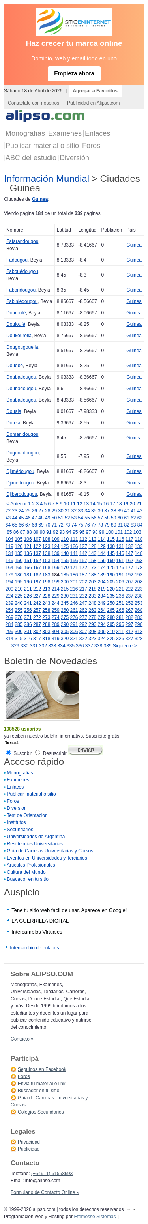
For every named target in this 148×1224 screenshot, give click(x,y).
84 (139, 525)
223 (138, 589)
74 (74, 525)
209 (9, 589)
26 (34, 511)
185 (65, 574)
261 (74, 610)
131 (120, 546)
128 (92, 546)
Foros (91, 145)
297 (129, 624)
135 (18, 553)
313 (138, 631)
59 (113, 518)
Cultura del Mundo (26, 872)
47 (34, 518)
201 (74, 582)
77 (93, 525)
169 (56, 567)
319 (56, 638)
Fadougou (17, 260)
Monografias (20, 773)
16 (106, 503)
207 (129, 582)
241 (28, 603)
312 (129, 631)
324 (102, 638)
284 (9, 624)
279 (102, 617)
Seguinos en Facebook (42, 1069)
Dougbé (14, 365)
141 (74, 553)
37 (106, 511)
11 (72, 503)
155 (65, 560)
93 (62, 532)
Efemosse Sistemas (95, 1216)
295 (111, 624)
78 (100, 525)
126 (74, 546)
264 (102, 610)
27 (40, 511)
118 (138, 539)
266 (120, 610)
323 (92, 638)
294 (102, 624)
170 (65, 567)
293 (92, 624)
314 (9, 638)
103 (137, 532)
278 (92, 617)
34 (87, 511)
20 (132, 503)
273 (46, 617)
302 (37, 631)
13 (86, 503)
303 (46, 631)
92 (55, 532)
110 (65, 539)
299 (9, 631)
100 (110, 532)
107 (37, 539)
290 (65, 624)
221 (120, 589)
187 (83, 574)
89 (35, 532)
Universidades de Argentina (36, 836)
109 (56, 539)
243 (46, 603)
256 (28, 610)
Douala (13, 411)
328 (138, 638)
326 (120, 638)
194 (9, 582)
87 (22, 532)
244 (56, 603)
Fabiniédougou (21, 301)
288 (46, 624)
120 (18, 546)
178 (138, 567)
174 (102, 567)
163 (138, 560)
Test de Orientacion (27, 815)
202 (83, 582)
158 (92, 560)
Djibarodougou (21, 494)
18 (119, 503)
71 (54, 525)
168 (46, 567)
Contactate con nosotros (33, 103)
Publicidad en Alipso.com (93, 103)
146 (120, 553)
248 (92, 603)
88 (29, 532)
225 (18, 596)
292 (83, 624)
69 (40, 525)
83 (133, 525)
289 (56, 624)
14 (92, 503)
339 (107, 645)
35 (93, 511)
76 (87, 525)
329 (15, 645)
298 (138, 624)
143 (92, 553)
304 (56, 631)
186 (74, 574)
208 (138, 582)
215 (65, 589)
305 (65, 631)
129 (102, 546)
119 (9, 546)
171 (74, 567)
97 (88, 532)
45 (21, 518)
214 (56, 589)
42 (139, 511)
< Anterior (16, 503)
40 (126, 511)
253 (138, 603)
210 (18, 589)
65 (14, 525)
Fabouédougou (22, 271)
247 (83, 603)
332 (43, 645)
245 (65, 603)
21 (138, 503)
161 (120, 560)
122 (37, 546)
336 (80, 645)
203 (92, 582)
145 (111, 553)
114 (102, 539)
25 (27, 511)
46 (27, 518)
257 (37, 610)
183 (46, 574)
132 (129, 546)
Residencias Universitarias (35, 844)
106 (28, 539)
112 (83, 539)
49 (47, 518)
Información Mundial (46, 178)
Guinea (40, 199)
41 (133, 511)
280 (111, 617)
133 (138, 546)
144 (102, 553)
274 (56, 617)
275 (65, 617)
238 (138, 596)
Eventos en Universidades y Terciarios (47, 858)
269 (9, 617)
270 (18, 617)
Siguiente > (125, 645)
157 (83, 560)
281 (120, 617)
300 (18, 631)
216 (74, 589)
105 (18, 539)
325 (111, 638)
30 (60, 511)
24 (21, 511)
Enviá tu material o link (42, 1083)
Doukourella (19, 335)
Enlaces (97, 133)
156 (74, 560)
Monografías (25, 133)
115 (111, 539)
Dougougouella (22, 347)
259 (56, 610)
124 (56, 546)
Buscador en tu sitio (28, 879)
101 (119, 532)
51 (60, 518)
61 (126, 518)
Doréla (13, 423)
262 (83, 610)
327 (129, 638)
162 (129, 560)
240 (18, 603)
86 (16, 532)
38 (113, 511)
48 (40, 518)
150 (18, 560)
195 (18, 582)
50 (54, 518)
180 (18, 574)
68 (34, 525)
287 (37, 624)
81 (120, 525)
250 (111, 603)
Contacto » (22, 1039)
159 (102, 560)
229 (56, 596)
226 (28, 596)
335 (71, 645)
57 (100, 518)
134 (9, 553)
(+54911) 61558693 (52, 1173)
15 (99, 503)
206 (120, 582)
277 (83, 617)
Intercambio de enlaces (34, 948)
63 (139, 518)
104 (9, 539)
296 (120, 624)
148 (138, 553)
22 (8, 511)
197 (37, 582)
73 (67, 525)
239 (9, 603)
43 (8, 518)
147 (129, 553)
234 (102, 596)
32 (74, 511)
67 (27, 525)
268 (138, 610)
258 (46, 610)
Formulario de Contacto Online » (45, 1192)
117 (129, 539)
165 (18, 567)
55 (87, 518)
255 (18, 610)
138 (46, 553)
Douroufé (16, 313)
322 (83, 638)
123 (46, 546)
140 (65, 553)
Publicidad (28, 1149)
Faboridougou (21, 290)
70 (47, 525)
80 (113, 525)
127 (83, 546)
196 (28, 582)
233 (92, 596)
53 (74, 518)
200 (65, 582)
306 (74, 631)
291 (74, 624)
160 (111, 560)
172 (83, 567)
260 (65, 610)
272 (37, 617)
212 (37, 589)
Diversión (74, 158)
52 (67, 518)
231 (74, 596)
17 (112, 503)
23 (14, 511)
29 (54, 511)
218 (92, 589)
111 (74, 539)
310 (111, 631)
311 (120, 631)
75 (80, 525)
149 (9, 560)
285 (18, 624)
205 (111, 582)
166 (28, 567)
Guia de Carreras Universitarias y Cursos (50, 851)
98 (94, 532)
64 (8, 525)
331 (33, 645)
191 (120, 574)
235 (111, 596)
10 (66, 503)
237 (129, 596)
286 (28, 624)
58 (106, 518)
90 (42, 532)
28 (47, 511)
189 (102, 574)
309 (102, 631)
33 (80, 511)
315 (18, 638)
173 (92, 567)
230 (65, 596)
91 (48, 532)
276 (74, 617)
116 (120, 539)
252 (129, 603)
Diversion (17, 808)
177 (129, 567)
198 (46, 582)
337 (89, 645)
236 (120, 596)
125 (65, 546)
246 (74, 603)
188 (92, 574)
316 (28, 638)
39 (120, 511)
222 (129, 589)
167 (37, 567)
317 (37, 638)
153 (46, 560)
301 (28, 631)
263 (92, 610)
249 (102, 603)
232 (83, 596)
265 (111, 610)
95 (75, 532)
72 (60, 525)
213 (46, 589)
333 (52, 645)
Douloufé (15, 324)
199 (56, 582)
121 (28, 546)
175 (111, 567)
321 (74, 638)
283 (138, 617)
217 (83, 589)
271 (28, 617)
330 (24, 645)
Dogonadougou (22, 453)
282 (129, 617)
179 (9, 574)
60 (120, 518)
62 (133, 518)
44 (14, 518)
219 (102, 589)
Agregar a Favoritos (95, 90)
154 (56, 560)
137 (37, 553)
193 (138, 574)
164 (9, 567)
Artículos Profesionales (31, 865)
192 (129, 574)
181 (28, 574)
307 (83, 631)
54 (80, 518)
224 (9, 596)
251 (120, 603)
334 (62, 645)
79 (106, 525)
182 (37, 574)
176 (120, 567)
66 (21, 525)
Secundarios (20, 829)
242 (37, 603)
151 (28, 560)
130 (111, 546)
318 (46, 638)
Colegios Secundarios (41, 1112)
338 (98, 645)
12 (79, 503)
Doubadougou (21, 377)
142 (83, 553)
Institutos (16, 822)
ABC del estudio (31, 158)
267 (129, 610)
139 (56, 553)
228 (46, 596)
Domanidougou (22, 434)
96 (81, 532)
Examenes (65, 133)
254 (9, 610)
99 (101, 532)
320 (65, 638)
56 (93, 518)
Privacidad (29, 1142)
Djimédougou (20, 471)
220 (111, 589)
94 (68, 532)
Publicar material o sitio (42, 145)
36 (100, 511)
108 (46, 539)
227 (37, 596)
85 (9, 532)
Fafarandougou (22, 241)
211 (28, 589)
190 (111, 574)
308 (92, 631)
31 (67, 511)
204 (102, 582)
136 (28, 553)
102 (128, 532)
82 (126, 525)
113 (92, 539)
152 (37, 560)
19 (125, 503)
